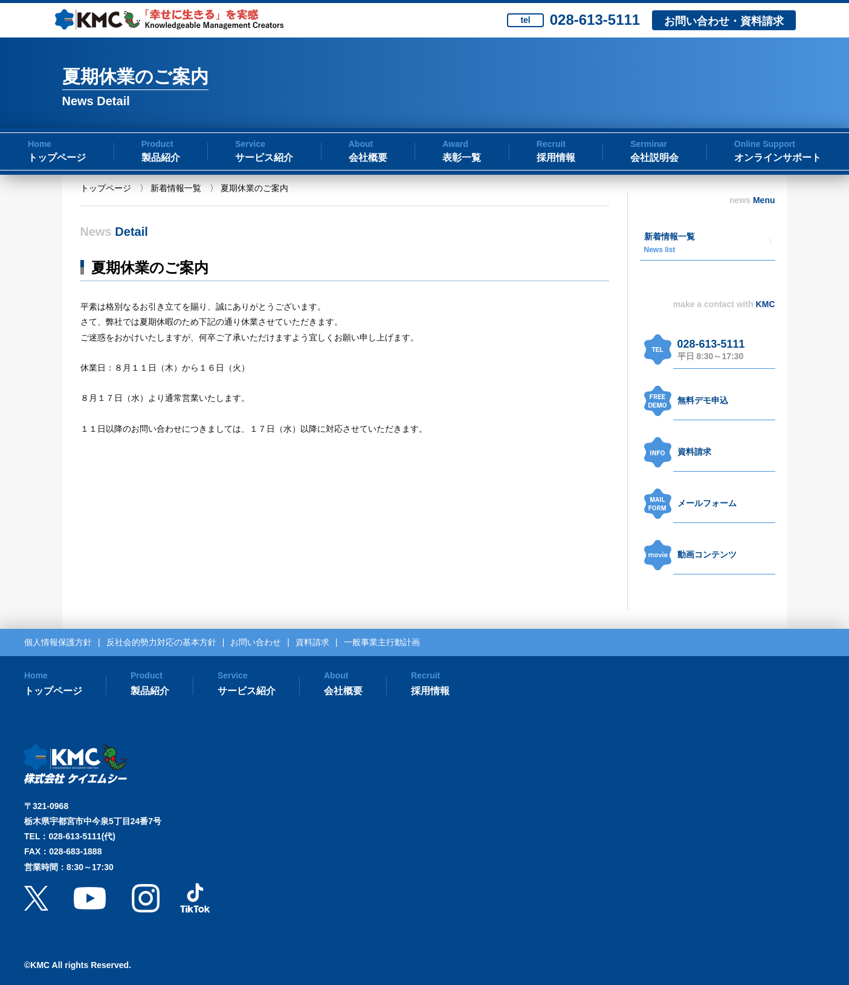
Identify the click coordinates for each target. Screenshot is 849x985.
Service (250, 144)
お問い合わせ (255, 642)
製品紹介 (160, 157)
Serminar (648, 144)
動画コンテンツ (707, 554)
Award (455, 144)
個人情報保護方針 (58, 642)
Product (157, 144)
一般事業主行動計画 (382, 642)
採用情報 (556, 157)
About (361, 144)
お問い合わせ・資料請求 (724, 21)
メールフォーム (707, 503)
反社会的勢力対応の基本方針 (161, 642)
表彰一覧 (461, 157)
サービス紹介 (264, 157)
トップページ (57, 157)
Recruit (551, 144)
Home (39, 144)
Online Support (764, 144)
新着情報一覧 (175, 188)
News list (660, 249)
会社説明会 (654, 157)
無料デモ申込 (702, 400)
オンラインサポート (777, 157)
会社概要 (368, 157)
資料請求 (694, 452)
